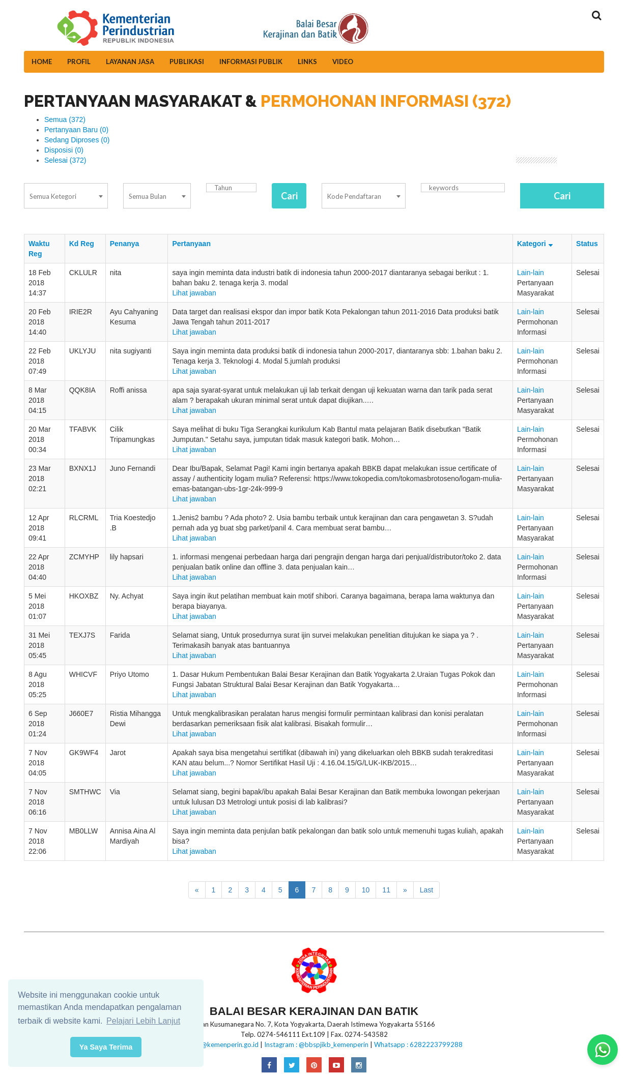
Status (587, 244)
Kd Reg (81, 244)
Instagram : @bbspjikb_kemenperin (316, 1044)
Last (426, 890)
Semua (64, 119)
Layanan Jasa (130, 61)
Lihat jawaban (194, 293)
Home (42, 61)
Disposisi (63, 150)
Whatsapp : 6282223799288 (418, 1044)
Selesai (65, 160)
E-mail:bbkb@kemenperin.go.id (212, 1044)
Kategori (536, 244)
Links (307, 61)
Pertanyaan (191, 244)
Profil (79, 61)
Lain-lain (530, 272)
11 (386, 890)
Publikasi (186, 61)
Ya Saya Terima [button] (106, 1047)
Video (342, 61)
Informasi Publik (250, 61)
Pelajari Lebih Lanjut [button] (143, 1021)
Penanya (124, 244)
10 (366, 890)
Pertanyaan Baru (76, 130)
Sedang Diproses (76, 140)
